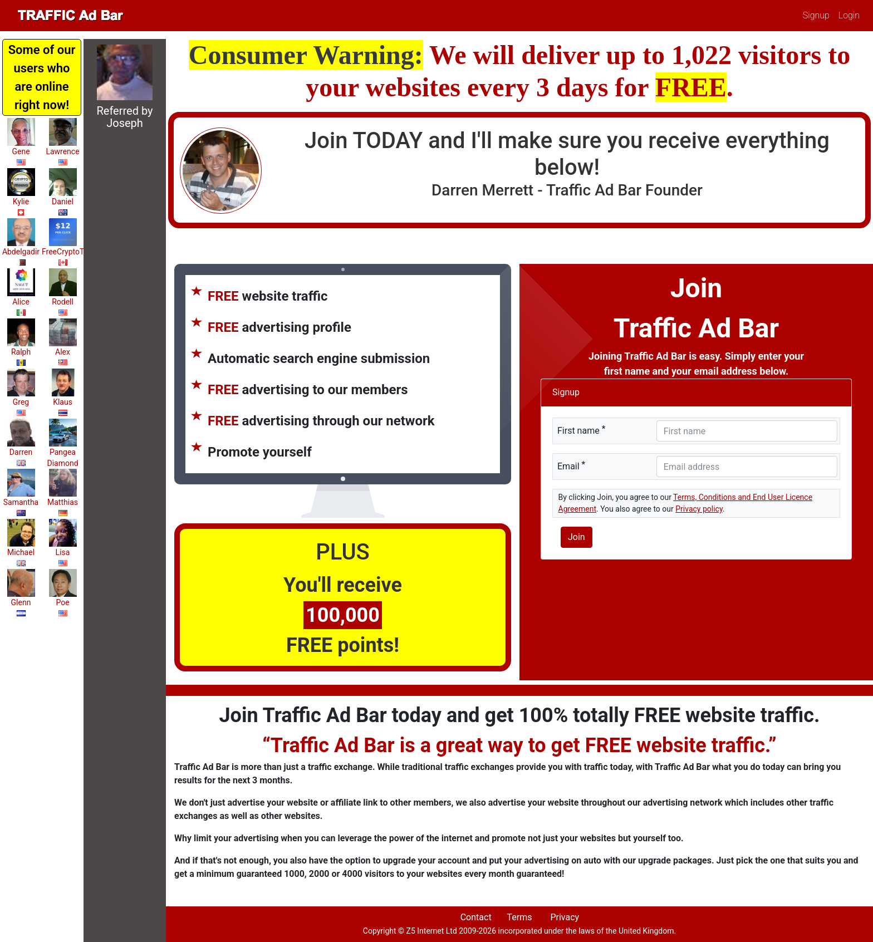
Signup (816, 15)
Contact (476, 917)
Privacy (564, 917)
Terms (519, 917)
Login (849, 15)
